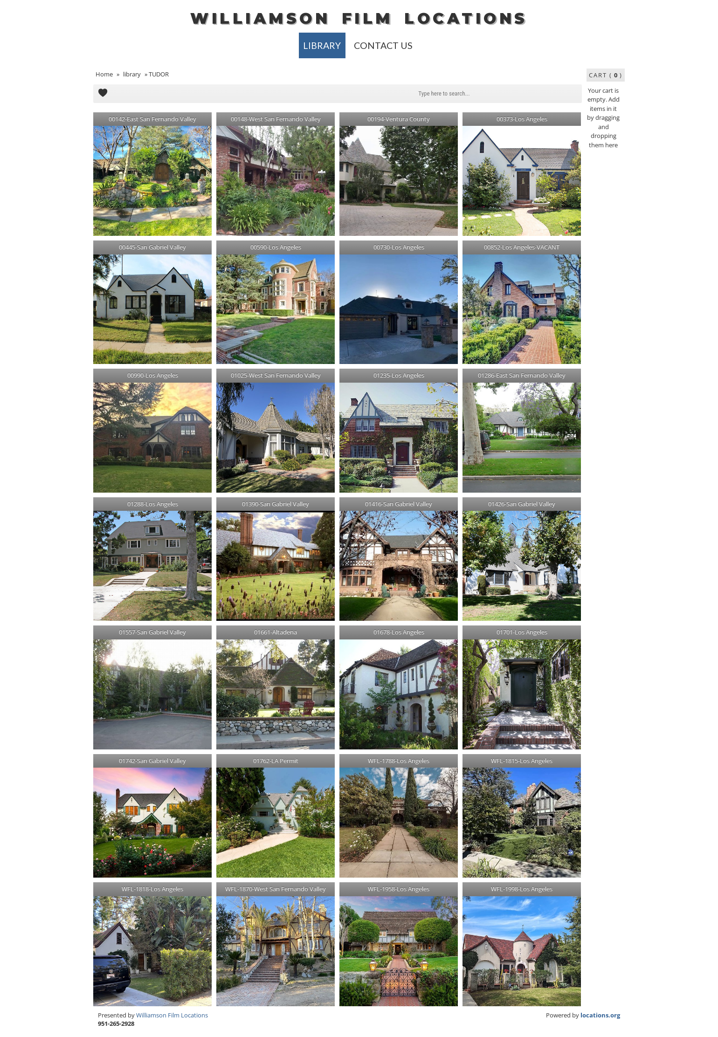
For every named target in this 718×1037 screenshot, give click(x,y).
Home (104, 74)
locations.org (600, 1015)
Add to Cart (102, 93)
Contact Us (383, 45)
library (322, 45)
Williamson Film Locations (172, 1015)
